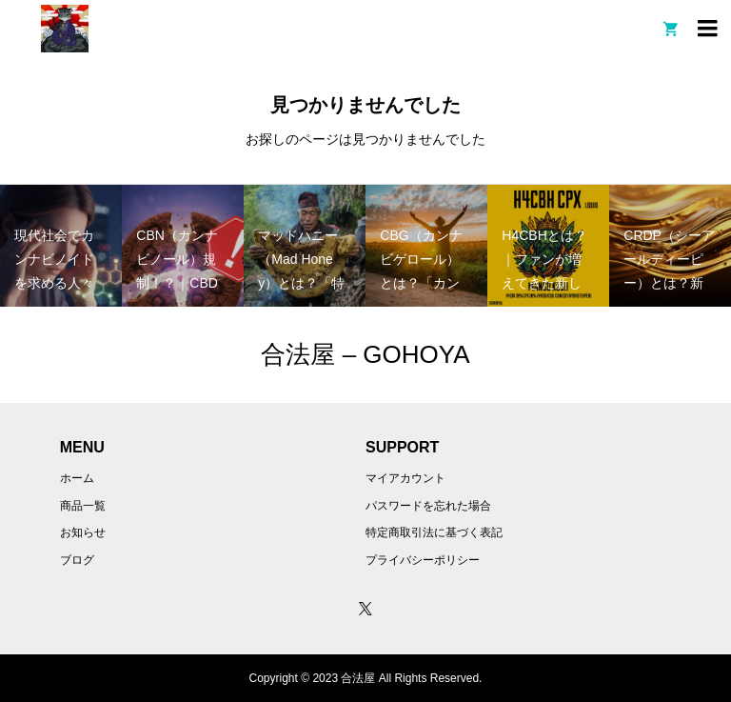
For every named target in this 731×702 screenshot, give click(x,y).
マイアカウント (405, 478)
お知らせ (83, 532)
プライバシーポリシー (423, 560)
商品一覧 (83, 505)
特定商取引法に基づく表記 (434, 532)
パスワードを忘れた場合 (428, 505)
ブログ (77, 560)
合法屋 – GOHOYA (365, 354)
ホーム (77, 478)
